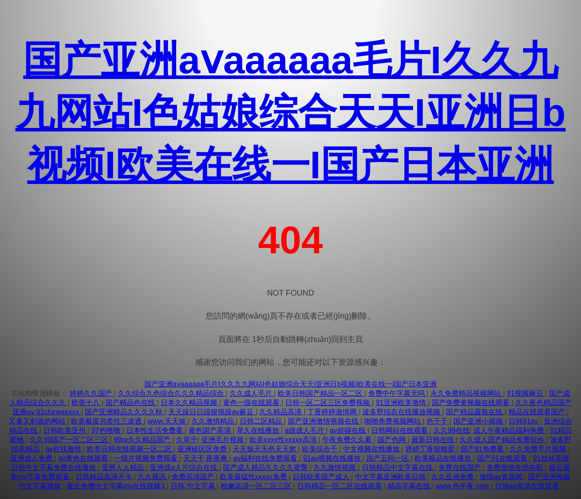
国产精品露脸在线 (475, 412)
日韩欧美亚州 (65, 430)
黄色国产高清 (211, 430)
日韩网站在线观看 (400, 430)
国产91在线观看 (503, 458)
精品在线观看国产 (538, 412)
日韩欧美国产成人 (322, 476)
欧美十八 (87, 402)
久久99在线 (452, 430)
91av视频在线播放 (332, 458)
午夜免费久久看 (348, 439)
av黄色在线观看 (84, 458)
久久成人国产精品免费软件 (503, 439)
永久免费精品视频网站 (466, 393)
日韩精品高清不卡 (104, 476)
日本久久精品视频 (190, 402)
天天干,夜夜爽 (206, 458)
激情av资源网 (501, 476)
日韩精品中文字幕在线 (398, 467)
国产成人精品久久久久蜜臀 (266, 467)
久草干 (186, 439)
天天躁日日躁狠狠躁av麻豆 (211, 412)
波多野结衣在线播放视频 (402, 412)
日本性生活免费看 (155, 430)
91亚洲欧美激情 (402, 402)
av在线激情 (64, 449)
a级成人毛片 (305, 430)
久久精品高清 (281, 412)
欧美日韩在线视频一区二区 (130, 449)
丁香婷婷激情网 (332, 412)
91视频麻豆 (526, 393)
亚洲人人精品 (124, 467)
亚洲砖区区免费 (203, 449)
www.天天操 (167, 421)
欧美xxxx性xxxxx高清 (283, 439)
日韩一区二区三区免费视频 (328, 402)
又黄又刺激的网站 (38, 421)
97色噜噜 (106, 430)
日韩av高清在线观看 (528, 486)
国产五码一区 (388, 458)
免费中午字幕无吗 (397, 393)
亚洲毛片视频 (223, 439)
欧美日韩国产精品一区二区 (321, 393)
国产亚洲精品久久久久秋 (124, 412)
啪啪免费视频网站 (393, 421)
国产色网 (392, 439)
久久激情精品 (214, 421)
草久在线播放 (259, 430)
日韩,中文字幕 (193, 486)
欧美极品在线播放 (444, 458)
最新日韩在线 (433, 439)
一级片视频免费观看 (146, 458)
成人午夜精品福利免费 (509, 430)
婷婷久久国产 (92, 393)
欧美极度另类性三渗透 (107, 421)
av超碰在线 (348, 430)
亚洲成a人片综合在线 (184, 467)
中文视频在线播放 (372, 449)
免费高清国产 (194, 476)
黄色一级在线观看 (252, 402)
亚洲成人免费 (32, 458)
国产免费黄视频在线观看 (471, 402)
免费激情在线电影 (516, 467)
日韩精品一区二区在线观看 (340, 486)
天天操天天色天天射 (265, 449)
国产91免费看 (483, 449)
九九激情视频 (335, 467)
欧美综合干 (320, 449)
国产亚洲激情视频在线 (324, 421)
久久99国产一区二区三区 (70, 439)
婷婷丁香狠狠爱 (430, 449)
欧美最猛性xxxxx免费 (254, 476)
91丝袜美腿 (551, 458)
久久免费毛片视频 (538, 449)
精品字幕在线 (410, 486)
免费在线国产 (460, 467)
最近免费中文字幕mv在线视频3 (117, 486)
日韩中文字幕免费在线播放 (54, 467)
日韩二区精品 (262, 421)
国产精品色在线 (131, 402)
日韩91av (524, 421)
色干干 (437, 421)
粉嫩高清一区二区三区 (257, 486)
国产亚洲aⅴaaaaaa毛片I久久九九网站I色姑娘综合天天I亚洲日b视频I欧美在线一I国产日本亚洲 (290, 112)
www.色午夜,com (463, 486)
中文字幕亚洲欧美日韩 (391, 476)
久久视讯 (153, 476)
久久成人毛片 (252, 393)
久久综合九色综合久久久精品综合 (172, 393)
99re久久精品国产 (143, 439)
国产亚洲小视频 (479, 421)
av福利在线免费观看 (266, 458)
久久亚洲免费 (453, 476)
